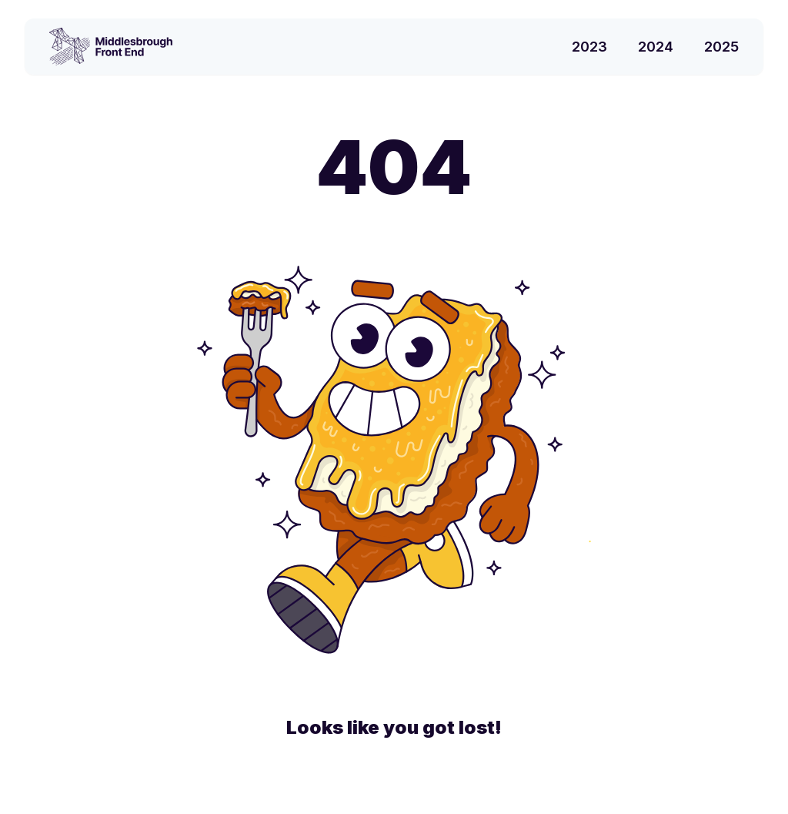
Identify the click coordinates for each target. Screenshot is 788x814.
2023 (589, 47)
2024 (655, 47)
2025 (721, 47)
